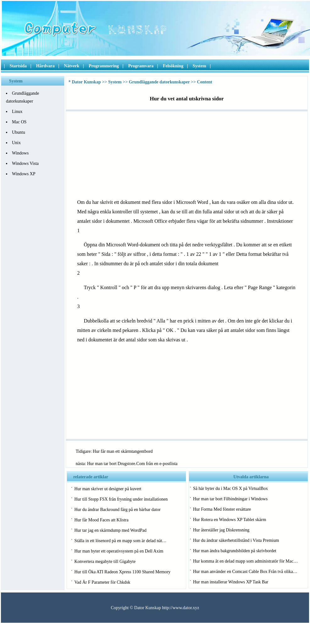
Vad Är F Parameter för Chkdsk (102, 582)
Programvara (141, 66)
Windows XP (24, 173)
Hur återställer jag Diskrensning (221, 530)
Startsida (18, 66)
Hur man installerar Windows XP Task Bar (230, 582)
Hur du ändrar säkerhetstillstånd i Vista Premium (236, 540)
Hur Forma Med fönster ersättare (222, 509)
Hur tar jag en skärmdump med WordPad (110, 530)
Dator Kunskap (86, 82)
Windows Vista (25, 163)
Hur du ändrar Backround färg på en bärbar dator (117, 509)
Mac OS (19, 122)
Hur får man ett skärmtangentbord (123, 451)
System (199, 66)
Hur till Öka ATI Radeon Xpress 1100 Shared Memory (122, 572)
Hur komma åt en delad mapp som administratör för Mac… (245, 561)
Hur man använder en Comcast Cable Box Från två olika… (245, 571)
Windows (20, 153)
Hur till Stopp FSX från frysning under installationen (121, 499)
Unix (16, 142)
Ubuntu (18, 132)
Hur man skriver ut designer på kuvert (107, 488)
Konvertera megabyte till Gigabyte (105, 561)
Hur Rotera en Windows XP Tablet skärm (229, 519)
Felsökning (173, 66)
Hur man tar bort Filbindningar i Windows (230, 499)
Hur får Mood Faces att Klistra (101, 520)
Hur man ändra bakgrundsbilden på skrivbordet (234, 550)
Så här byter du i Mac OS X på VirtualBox (230, 488)
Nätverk (71, 66)
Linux (17, 111)
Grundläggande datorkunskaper (159, 82)
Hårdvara (45, 66)
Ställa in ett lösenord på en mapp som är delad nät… (120, 540)
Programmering (104, 66)
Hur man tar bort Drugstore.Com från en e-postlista (132, 463)
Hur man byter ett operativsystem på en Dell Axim (118, 551)
